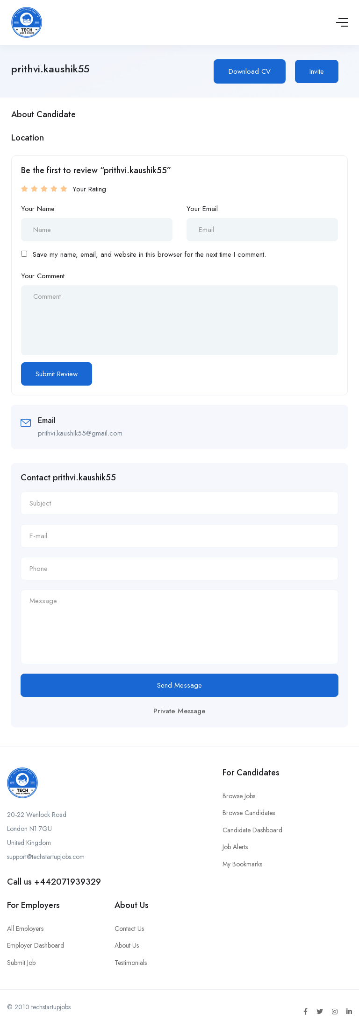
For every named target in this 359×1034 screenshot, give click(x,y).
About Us (127, 945)
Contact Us (129, 928)
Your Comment (43, 276)
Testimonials (131, 962)
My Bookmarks (242, 864)
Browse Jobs (239, 796)
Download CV (250, 71)
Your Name (38, 209)
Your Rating (89, 189)
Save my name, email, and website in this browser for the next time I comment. (149, 254)
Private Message (179, 711)
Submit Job (21, 962)
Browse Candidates (249, 812)
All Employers (25, 928)
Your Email (202, 209)
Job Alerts (235, 846)
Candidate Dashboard (252, 830)
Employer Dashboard (35, 945)
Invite (316, 71)
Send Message (179, 685)
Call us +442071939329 (54, 882)
